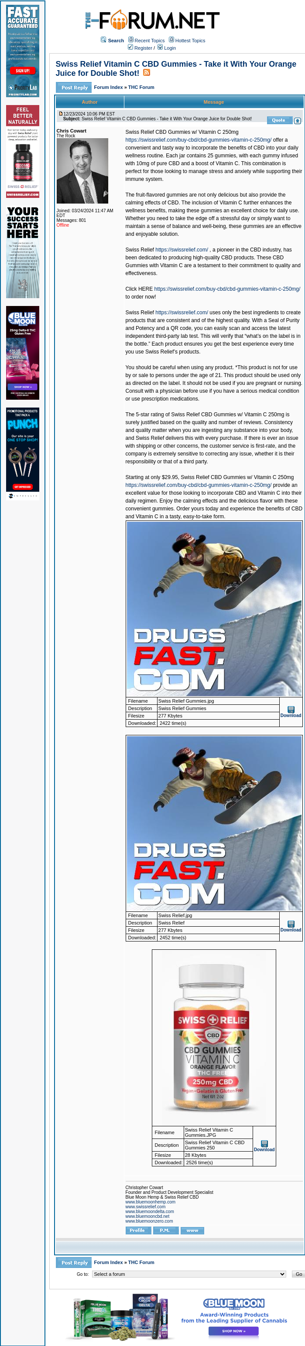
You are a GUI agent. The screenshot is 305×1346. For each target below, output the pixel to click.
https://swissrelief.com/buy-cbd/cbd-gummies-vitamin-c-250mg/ (199, 140)
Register (140, 48)
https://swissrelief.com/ (181, 250)
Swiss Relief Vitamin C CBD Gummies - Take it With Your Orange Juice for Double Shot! (167, 118)
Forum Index (109, 87)
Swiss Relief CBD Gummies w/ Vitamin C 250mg (182, 132)
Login (167, 48)
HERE (145, 289)
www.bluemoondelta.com (150, 1211)
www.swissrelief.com (146, 1206)
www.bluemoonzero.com (149, 1221)
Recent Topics (150, 40)
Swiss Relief (140, 250)
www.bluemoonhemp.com (151, 1202)
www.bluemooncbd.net (148, 1216)
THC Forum (141, 87)
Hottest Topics (190, 40)
